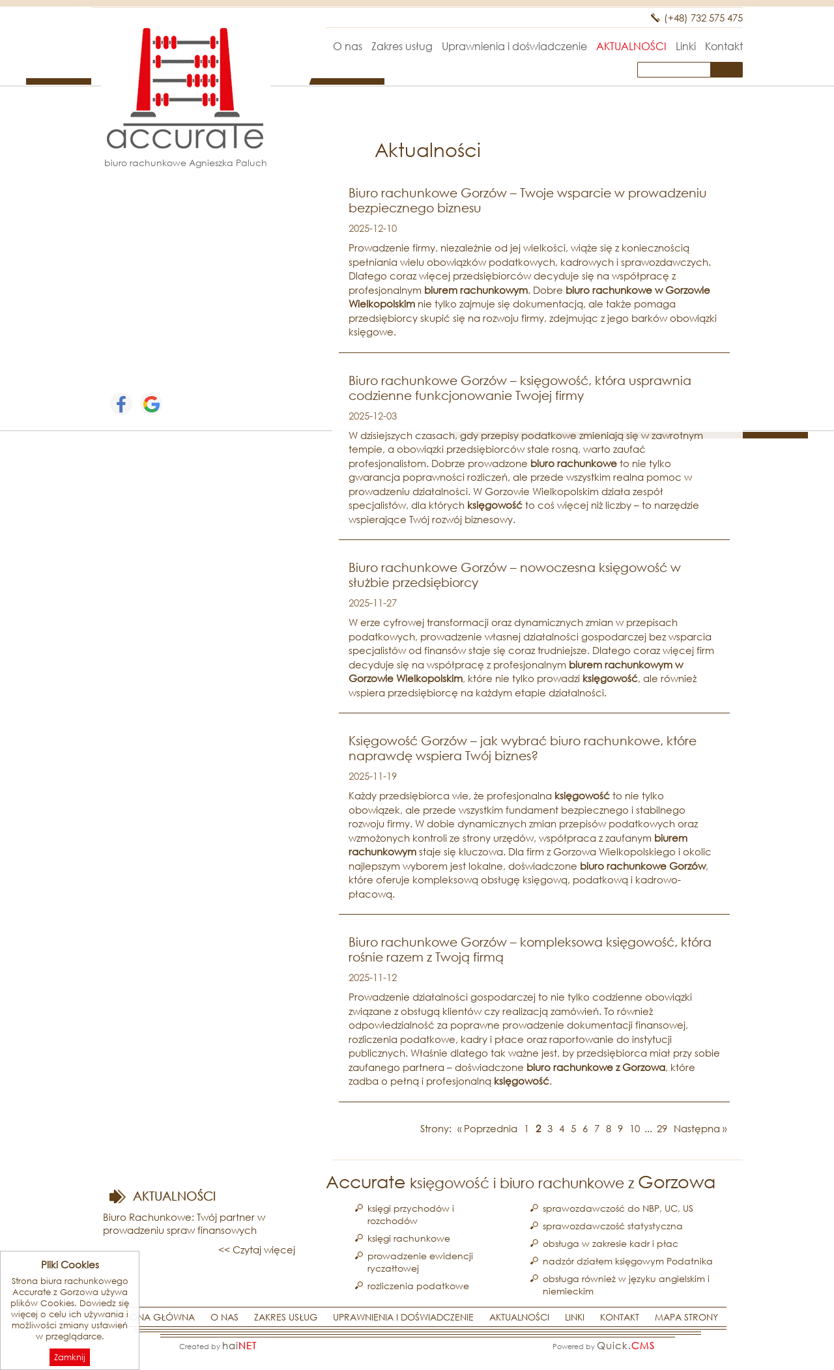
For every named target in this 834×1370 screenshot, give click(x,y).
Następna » (700, 1128)
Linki (686, 46)
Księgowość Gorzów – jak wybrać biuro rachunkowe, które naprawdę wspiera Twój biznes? (523, 748)
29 (662, 1128)
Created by (218, 1345)
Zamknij (69, 1357)
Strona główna (311, 45)
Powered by (604, 1345)
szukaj (729, 69)
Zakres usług (402, 46)
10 (634, 1128)
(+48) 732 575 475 (703, 17)
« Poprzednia (487, 1128)
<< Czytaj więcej (256, 1249)
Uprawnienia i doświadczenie (514, 46)
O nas (347, 46)
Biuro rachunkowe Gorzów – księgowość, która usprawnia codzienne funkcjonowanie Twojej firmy (520, 388)
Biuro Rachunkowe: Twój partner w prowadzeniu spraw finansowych (184, 1223)
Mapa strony (686, 1317)
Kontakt (724, 46)
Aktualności (631, 46)
